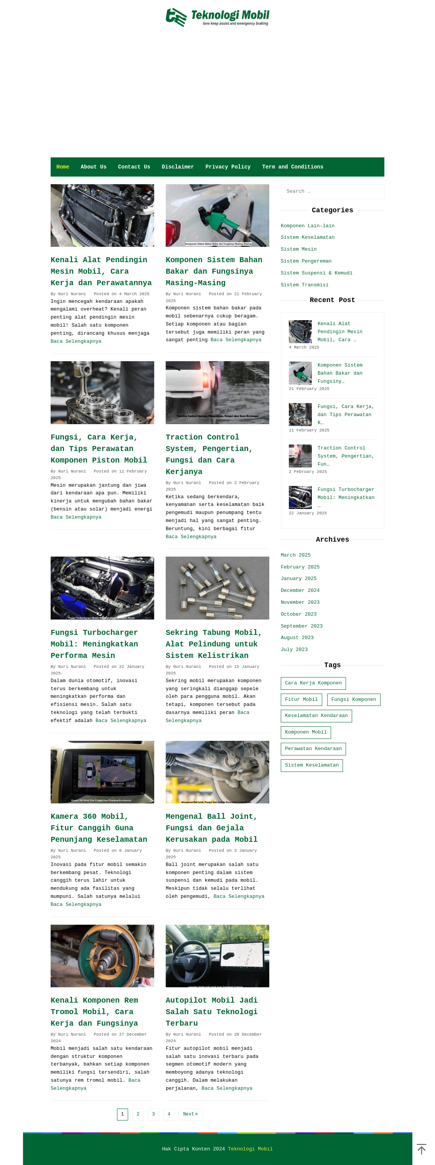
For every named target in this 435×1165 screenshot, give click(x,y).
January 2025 (299, 579)
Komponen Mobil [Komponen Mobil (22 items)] (306, 732)
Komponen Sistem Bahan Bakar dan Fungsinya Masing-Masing (214, 272)
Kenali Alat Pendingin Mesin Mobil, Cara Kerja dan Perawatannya (101, 272)
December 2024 (300, 590)
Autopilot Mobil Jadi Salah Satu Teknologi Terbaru (212, 1012)
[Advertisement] (217, 100)
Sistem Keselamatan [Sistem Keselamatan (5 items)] (312, 765)
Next (191, 1114)
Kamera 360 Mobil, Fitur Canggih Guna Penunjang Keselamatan (99, 828)
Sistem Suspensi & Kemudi (317, 273)
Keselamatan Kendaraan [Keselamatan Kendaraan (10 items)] (316, 716)
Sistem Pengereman (306, 261)
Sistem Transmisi (305, 285)
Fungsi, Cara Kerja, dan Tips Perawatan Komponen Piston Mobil (99, 449)
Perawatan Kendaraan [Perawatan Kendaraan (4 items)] (313, 749)
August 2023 (297, 638)
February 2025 (300, 567)
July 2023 (294, 650)
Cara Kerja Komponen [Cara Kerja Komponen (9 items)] (313, 683)
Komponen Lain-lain (307, 226)
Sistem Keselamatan (307, 237)
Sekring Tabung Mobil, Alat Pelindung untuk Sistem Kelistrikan (214, 644)
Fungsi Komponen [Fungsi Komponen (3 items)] (353, 699)
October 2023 (299, 614)
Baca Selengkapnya (76, 341)
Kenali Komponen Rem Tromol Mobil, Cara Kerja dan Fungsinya (94, 1012)
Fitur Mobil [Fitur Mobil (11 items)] (301, 699)
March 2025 (296, 555)
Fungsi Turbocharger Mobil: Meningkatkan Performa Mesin (94, 644)
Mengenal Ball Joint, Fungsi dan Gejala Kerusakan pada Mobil (212, 828)
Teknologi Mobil (250, 1149)
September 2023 (302, 626)
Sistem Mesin (299, 249)
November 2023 (300, 602)
